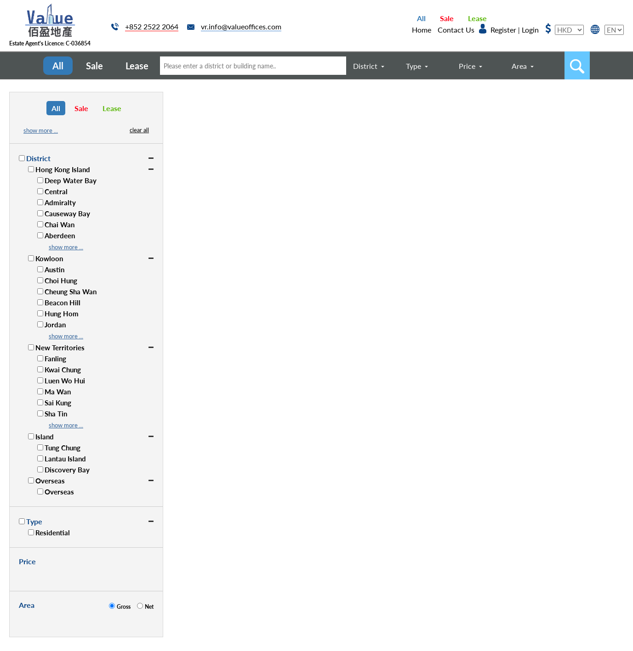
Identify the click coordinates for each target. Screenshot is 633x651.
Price (467, 66)
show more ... (40, 130)
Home (421, 29)
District (365, 66)
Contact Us (456, 29)
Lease (477, 18)
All (421, 18)
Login (530, 29)
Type (413, 66)
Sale (447, 18)
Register (503, 29)
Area (519, 66)
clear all (139, 130)
